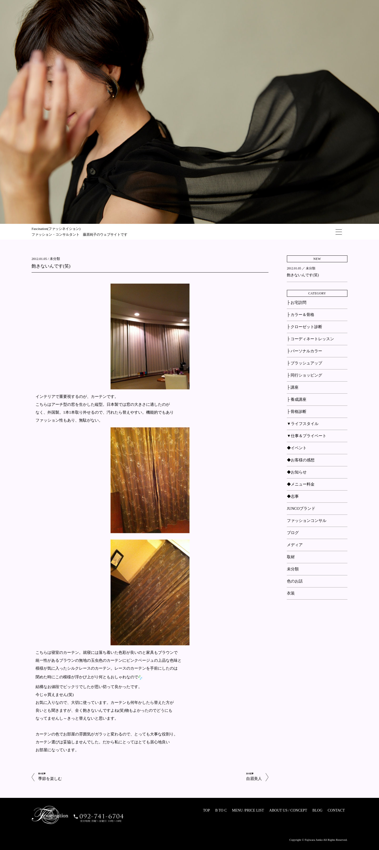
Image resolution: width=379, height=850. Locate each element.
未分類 (55, 259)
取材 (291, 557)
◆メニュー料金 (301, 484)
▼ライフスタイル (302, 424)
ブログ (293, 533)
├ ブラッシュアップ (304, 363)
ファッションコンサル (306, 520)
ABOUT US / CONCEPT (288, 810)
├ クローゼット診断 (304, 327)
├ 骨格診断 (296, 411)
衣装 (291, 593)
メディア (295, 545)
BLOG (317, 810)
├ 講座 (292, 387)
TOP (206, 810)
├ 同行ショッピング (304, 375)
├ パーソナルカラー (304, 351)
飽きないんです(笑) (51, 266)
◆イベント (297, 448)
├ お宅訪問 (296, 302)
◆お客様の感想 (301, 460)
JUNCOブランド (301, 508)
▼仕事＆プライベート (306, 436)
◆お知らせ (297, 472)
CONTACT (336, 810)
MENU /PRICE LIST (248, 810)
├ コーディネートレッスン (310, 339)
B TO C (221, 810)
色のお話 (295, 581)
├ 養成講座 (296, 399)
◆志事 (293, 496)
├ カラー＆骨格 (300, 315)
